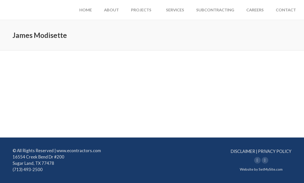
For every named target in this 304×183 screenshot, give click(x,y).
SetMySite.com (271, 169)
